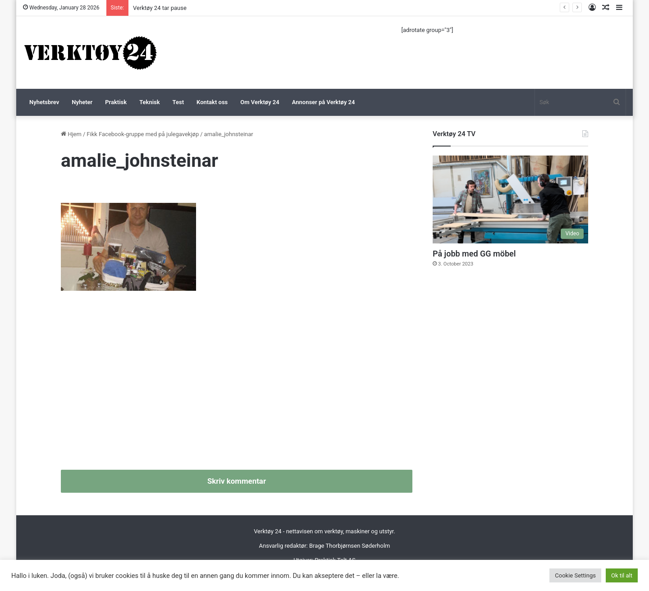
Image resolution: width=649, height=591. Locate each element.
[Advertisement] (236, 384)
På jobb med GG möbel (474, 253)
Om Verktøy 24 (259, 102)
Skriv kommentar (236, 481)
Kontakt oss (212, 102)
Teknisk (149, 102)
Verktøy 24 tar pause (160, 8)
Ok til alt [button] (621, 575)
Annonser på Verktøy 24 (323, 102)
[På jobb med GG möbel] (510, 199)
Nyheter (82, 102)
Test (178, 102)
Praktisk (116, 102)
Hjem (71, 134)
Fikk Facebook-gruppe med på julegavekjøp (143, 134)
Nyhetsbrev (44, 102)
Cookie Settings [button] (575, 575)
